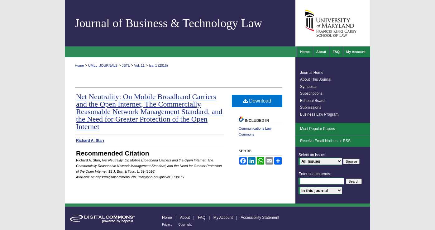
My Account (223, 217)
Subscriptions (311, 93)
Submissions (310, 107)
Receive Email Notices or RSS (325, 141)
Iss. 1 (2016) (158, 65)
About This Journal (315, 79)
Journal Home (311, 72)
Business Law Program (319, 114)
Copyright (185, 224)
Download (257, 100)
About (185, 217)
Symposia (308, 86)
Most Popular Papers (317, 129)
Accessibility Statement (260, 217)
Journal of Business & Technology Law (168, 23)
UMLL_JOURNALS (102, 65)
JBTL (126, 65)
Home (79, 65)
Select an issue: (312, 155)
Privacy (167, 224)
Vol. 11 (139, 65)
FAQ (201, 217)
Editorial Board (312, 100)
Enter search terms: (315, 174)
